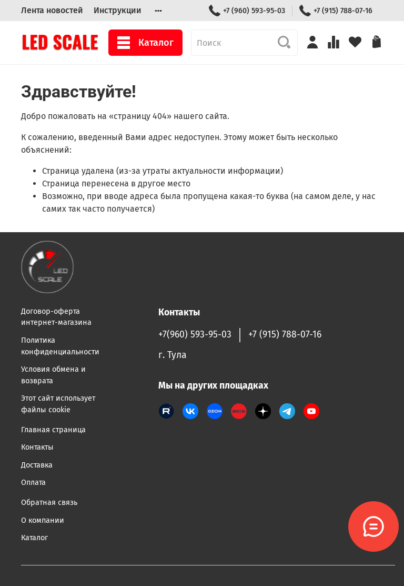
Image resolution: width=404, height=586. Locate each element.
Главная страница (53, 429)
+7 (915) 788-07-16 (335, 10)
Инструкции (118, 10)
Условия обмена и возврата (53, 375)
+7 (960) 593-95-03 (247, 10)
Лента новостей (52, 10)
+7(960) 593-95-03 (194, 334)
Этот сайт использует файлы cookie (58, 404)
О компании (42, 520)
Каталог (145, 42)
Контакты (37, 447)
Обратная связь (49, 502)
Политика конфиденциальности (60, 346)
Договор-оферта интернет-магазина (56, 317)
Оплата (33, 482)
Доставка (37, 465)
